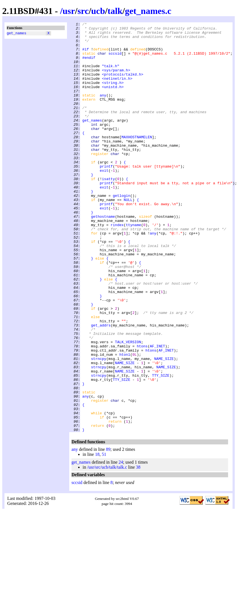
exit (104, 200)
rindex (117, 265)
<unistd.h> (113, 100)
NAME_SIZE (164, 426)
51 (104, 536)
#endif (88, 64)
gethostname (103, 255)
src (82, 11)
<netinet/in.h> (117, 90)
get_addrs (101, 386)
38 (138, 549)
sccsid (114, 59)
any (103, 110)
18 (97, 536)
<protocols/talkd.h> (122, 85)
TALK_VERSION (128, 406)
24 (121, 544)
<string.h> (113, 95)
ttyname (133, 265)
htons (142, 411)
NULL (128, 235)
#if (85, 54)
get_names (16, 33)
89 (108, 531)
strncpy (98, 426)
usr (69, 11)
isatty (108, 210)
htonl (124, 421)
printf (106, 195)
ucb (98, 11)
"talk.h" (110, 75)
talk (114, 11)
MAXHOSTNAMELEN (136, 160)
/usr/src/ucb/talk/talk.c (107, 549)
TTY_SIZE (160, 446)
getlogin (121, 230)
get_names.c (148, 11)
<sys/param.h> (116, 80)
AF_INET (157, 411)
